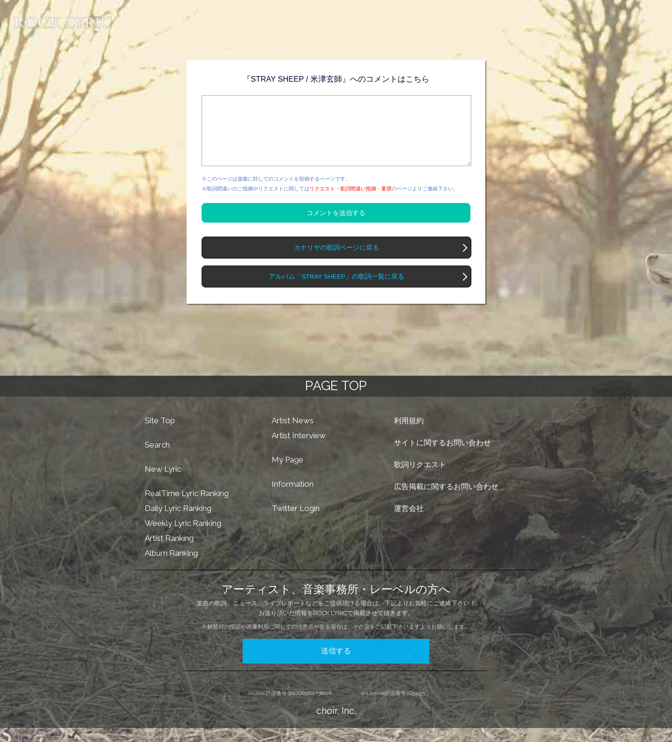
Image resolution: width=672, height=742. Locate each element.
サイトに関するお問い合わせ (442, 456)
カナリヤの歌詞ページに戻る (336, 261)
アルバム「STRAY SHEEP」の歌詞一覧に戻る (336, 290)
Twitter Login (296, 522)
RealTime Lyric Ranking (187, 507)
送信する (336, 664)
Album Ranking (171, 567)
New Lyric (163, 483)
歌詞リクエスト (420, 478)
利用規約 (409, 434)
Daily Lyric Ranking (178, 522)
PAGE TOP (336, 399)
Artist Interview (299, 449)
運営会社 (409, 522)
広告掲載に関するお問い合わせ (446, 500)
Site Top (160, 434)
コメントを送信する (336, 227)
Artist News (293, 434)
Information (293, 498)
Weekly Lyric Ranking (183, 537)
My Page (287, 473)
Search (157, 458)
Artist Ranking (169, 552)
